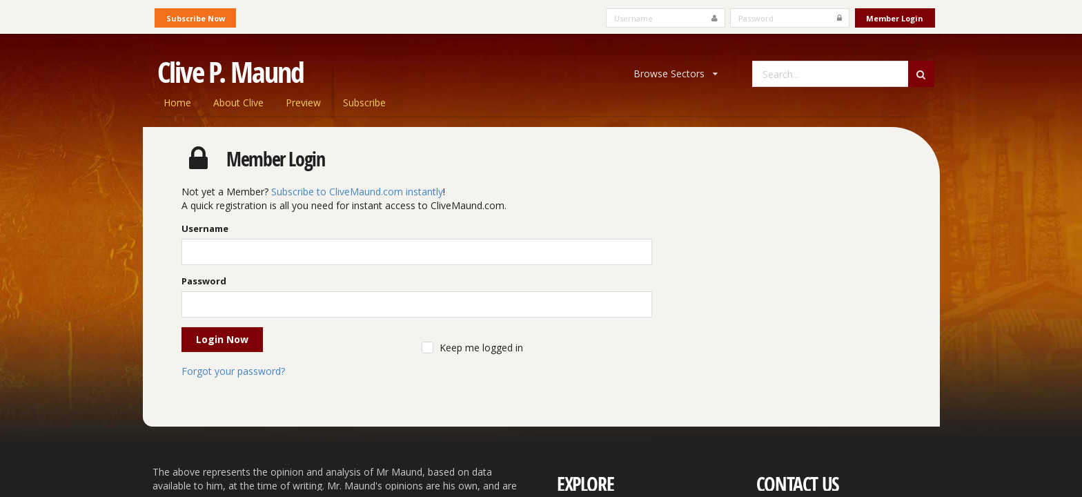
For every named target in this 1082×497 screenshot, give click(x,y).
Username (204, 228)
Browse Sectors (675, 73)
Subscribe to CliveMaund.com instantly (357, 191)
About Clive (238, 102)
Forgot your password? (233, 371)
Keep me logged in (481, 347)
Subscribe (364, 102)
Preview (303, 102)
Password (203, 281)
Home (177, 102)
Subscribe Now (195, 18)
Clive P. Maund (230, 72)
